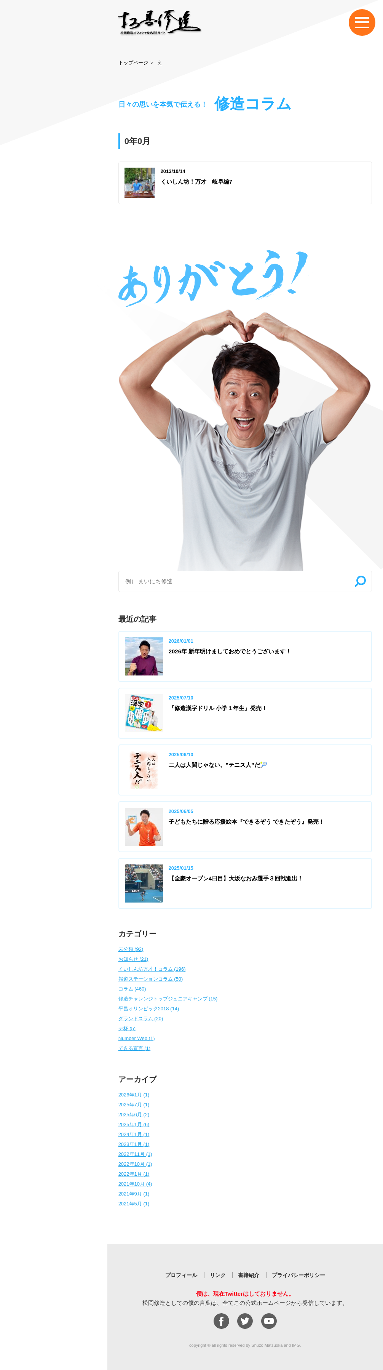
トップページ (133, 63)
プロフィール (181, 1275)
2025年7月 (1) (134, 1105)
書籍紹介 (248, 1275)
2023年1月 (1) (134, 1144)
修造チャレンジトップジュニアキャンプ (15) (168, 999)
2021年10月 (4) (135, 1184)
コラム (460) (132, 989)
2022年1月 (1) (134, 1174)
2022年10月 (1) (135, 1164)
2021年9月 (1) (134, 1194)
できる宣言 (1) (134, 1048)
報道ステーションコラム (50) (150, 979)
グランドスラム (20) (140, 1018)
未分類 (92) (131, 949)
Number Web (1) (136, 1038)
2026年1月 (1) (134, 1095)
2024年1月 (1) (134, 1134)
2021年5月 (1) (134, 1204)
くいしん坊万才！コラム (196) (152, 969)
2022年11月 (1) (135, 1154)
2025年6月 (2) (134, 1114)
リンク (218, 1275)
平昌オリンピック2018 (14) (148, 1008)
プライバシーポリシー (298, 1275)
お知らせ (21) (133, 959)
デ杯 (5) (127, 1028)
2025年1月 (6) (134, 1124)
